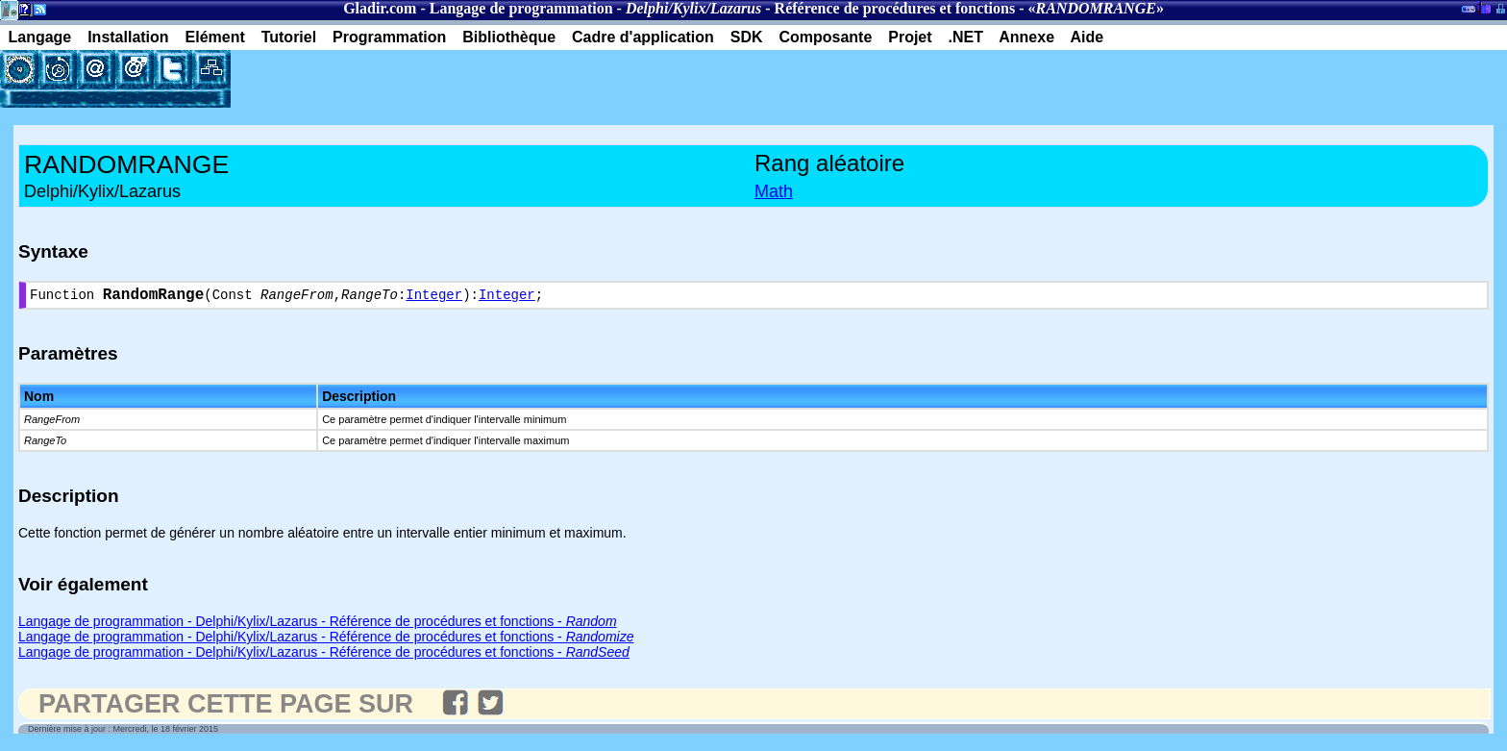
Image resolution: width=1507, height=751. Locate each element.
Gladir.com (379, 8)
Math (773, 191)
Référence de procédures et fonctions (895, 8)
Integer (434, 297)
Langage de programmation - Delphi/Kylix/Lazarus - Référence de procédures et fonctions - (317, 625)
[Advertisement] (455, 79)
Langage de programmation (521, 8)
